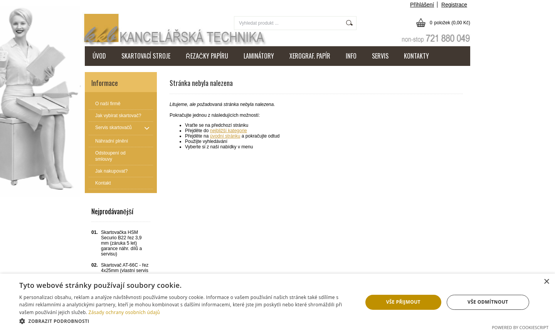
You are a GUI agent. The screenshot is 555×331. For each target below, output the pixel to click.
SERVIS (380, 55)
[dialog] (277, 302)
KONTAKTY (416, 55)
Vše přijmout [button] (403, 302)
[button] (186, 320)
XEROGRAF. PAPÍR (309, 55)
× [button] (546, 282)
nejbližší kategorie (228, 130)
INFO (351, 55)
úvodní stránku (225, 136)
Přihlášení (422, 5)
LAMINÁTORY (259, 55)
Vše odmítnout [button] (488, 302)
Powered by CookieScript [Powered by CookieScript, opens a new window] (520, 327)
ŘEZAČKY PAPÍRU (207, 55)
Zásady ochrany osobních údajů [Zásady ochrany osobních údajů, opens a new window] (124, 312)
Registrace (454, 5)
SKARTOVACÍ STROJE (145, 55)
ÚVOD (99, 55)
